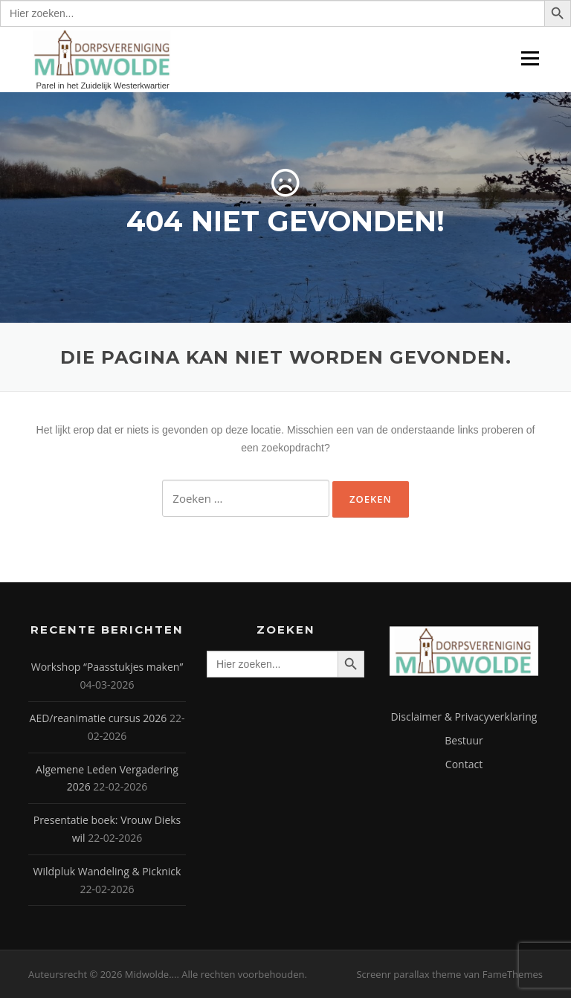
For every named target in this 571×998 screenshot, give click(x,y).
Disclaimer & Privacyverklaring (464, 716)
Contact (464, 764)
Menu (530, 58)
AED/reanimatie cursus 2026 (98, 718)
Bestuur (464, 740)
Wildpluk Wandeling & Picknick (107, 871)
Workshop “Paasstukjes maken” (107, 667)
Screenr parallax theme (408, 974)
